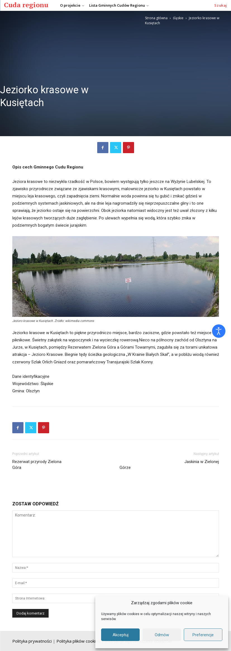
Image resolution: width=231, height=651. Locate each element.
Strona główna (156, 18)
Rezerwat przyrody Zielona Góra (62, 470)
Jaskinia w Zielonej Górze (169, 470)
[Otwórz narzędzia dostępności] (218, 331)
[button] (220, 5)
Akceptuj (120, 634)
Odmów (162, 634)
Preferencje (203, 634)
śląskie (178, 18)
